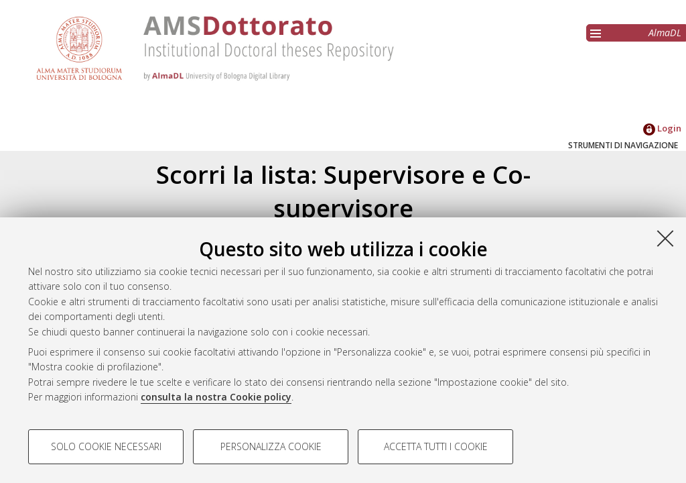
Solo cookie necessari (106, 446)
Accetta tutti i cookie (436, 446)
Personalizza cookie (271, 446)
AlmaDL (664, 32)
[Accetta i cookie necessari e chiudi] (665, 238)
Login (662, 128)
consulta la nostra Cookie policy (216, 396)
